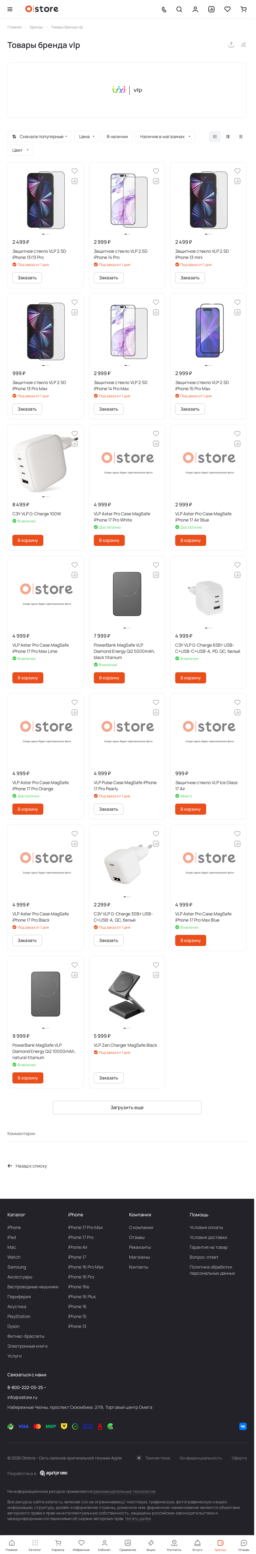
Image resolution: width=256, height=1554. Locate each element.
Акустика (16, 1306)
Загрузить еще (127, 1107)
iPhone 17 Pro (80, 1237)
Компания (140, 1214)
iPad (11, 1237)
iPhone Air (78, 1247)
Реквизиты (140, 1247)
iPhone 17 (77, 1257)
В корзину (28, 540)
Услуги (14, 1356)
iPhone (14, 1227)
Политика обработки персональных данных (212, 1270)
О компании (141, 1227)
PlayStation (18, 1316)
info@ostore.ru (22, 1397)
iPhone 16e (78, 1287)
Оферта (239, 1458)
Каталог (16, 1214)
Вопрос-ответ (204, 1257)
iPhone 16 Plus (82, 1296)
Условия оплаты (206, 1227)
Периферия (19, 1296)
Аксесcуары (19, 1277)
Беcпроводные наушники (33, 1287)
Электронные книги (27, 1346)
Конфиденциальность (201, 1458)
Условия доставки (208, 1237)
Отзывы (137, 1237)
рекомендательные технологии (124, 1491)
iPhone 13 (77, 1326)
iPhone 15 (77, 1316)
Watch (13, 1257)
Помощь (199, 1214)
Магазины (139, 1257)
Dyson (13, 1326)
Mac (11, 1247)
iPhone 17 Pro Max (85, 1227)
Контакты (138, 1267)
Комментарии (21, 1133)
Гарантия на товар (209, 1247)
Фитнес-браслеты (25, 1336)
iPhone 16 (77, 1306)
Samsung (16, 1267)
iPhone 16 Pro (81, 1277)
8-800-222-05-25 (25, 1387)
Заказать (27, 278)
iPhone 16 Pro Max (85, 1267)
